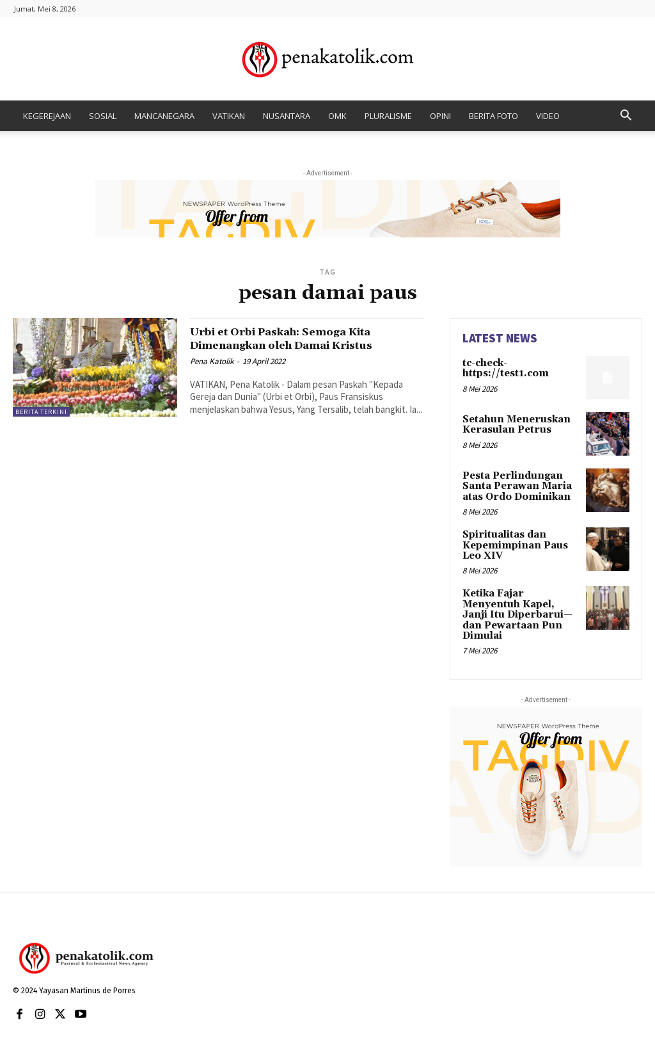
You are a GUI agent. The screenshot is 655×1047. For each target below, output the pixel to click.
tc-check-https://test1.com (503, 367)
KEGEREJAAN (47, 116)
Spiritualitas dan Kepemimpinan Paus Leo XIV (511, 542)
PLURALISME (388, 116)
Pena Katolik (211, 361)
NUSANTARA (286, 116)
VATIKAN (228, 116)
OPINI (440, 116)
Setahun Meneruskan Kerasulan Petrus (512, 424)
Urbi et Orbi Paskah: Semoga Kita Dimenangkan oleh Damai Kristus (300, 338)
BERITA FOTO (493, 116)
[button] (625, 117)
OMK (337, 116)
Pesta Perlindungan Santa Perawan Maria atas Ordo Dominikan (513, 485)
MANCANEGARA (164, 116)
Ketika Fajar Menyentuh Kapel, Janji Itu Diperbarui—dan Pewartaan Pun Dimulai (520, 604)
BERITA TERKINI (41, 412)
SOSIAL (102, 116)
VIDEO (548, 116)
